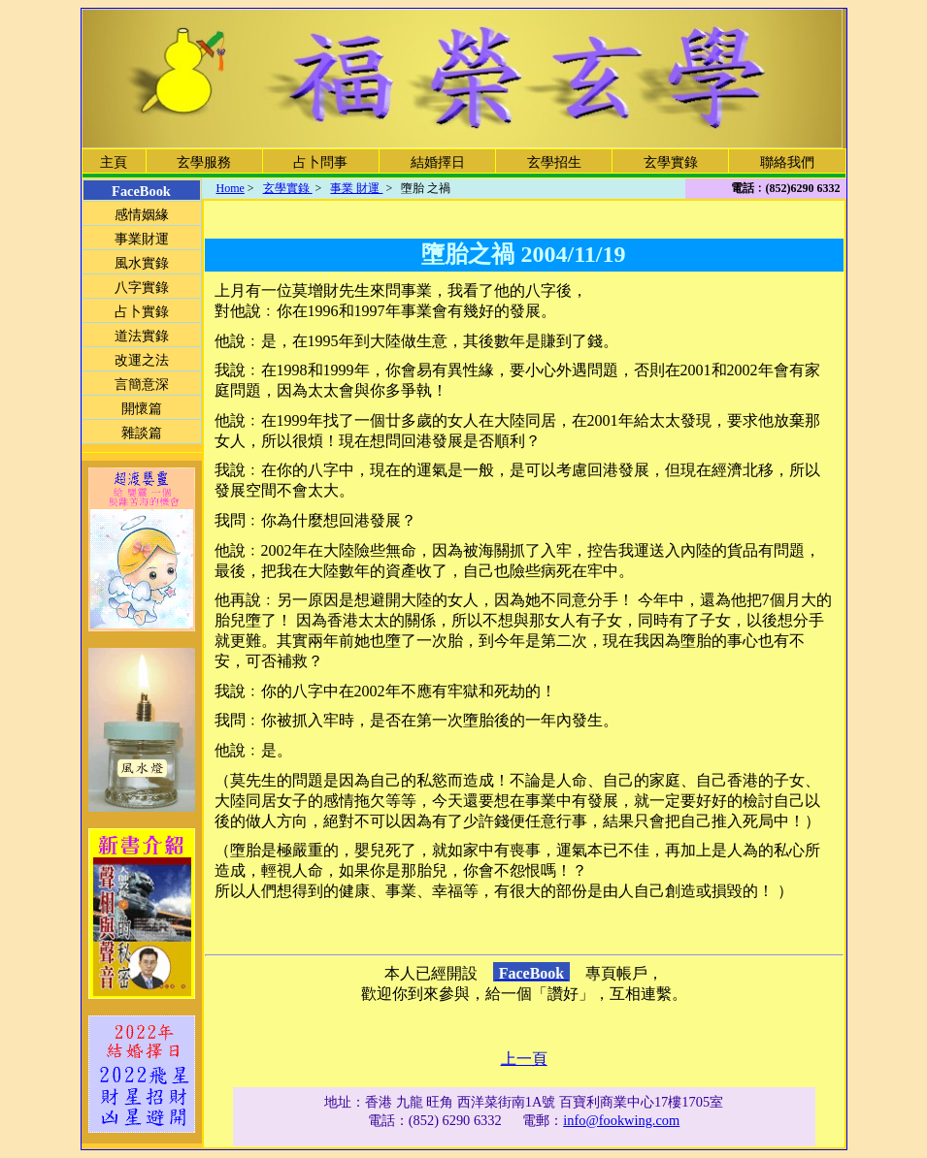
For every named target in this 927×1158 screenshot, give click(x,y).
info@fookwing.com (621, 1120)
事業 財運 (356, 188)
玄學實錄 (288, 188)
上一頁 (524, 1058)
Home (230, 188)
